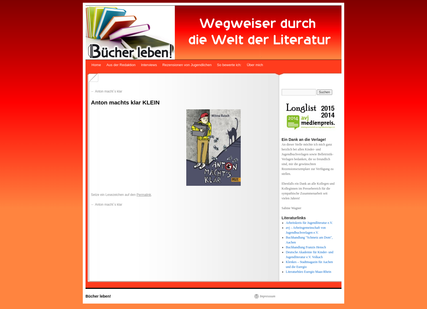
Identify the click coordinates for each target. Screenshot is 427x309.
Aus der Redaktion (121, 65)
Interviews (149, 65)
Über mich (255, 65)
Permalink (143, 195)
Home (96, 65)
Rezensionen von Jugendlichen (187, 65)
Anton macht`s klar (106, 91)
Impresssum (267, 296)
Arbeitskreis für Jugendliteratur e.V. (309, 223)
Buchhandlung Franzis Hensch (306, 247)
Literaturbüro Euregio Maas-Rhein (308, 272)
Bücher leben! (98, 296)
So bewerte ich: (229, 65)
